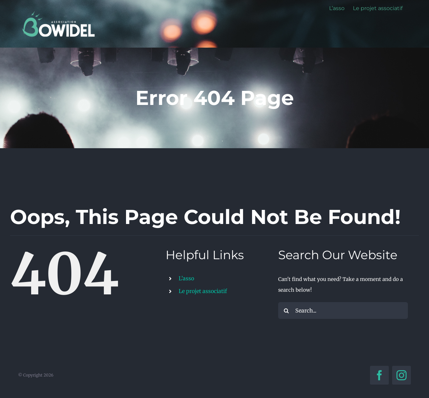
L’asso (186, 278)
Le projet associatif (203, 291)
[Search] (286, 310)
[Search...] (343, 310)
